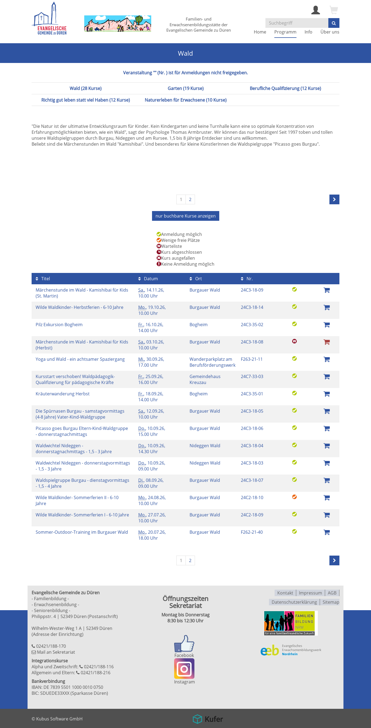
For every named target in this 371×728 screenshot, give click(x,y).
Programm (285, 32)
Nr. (247, 278)
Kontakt (285, 592)
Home (260, 32)
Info (308, 32)
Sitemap (331, 601)
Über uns (330, 32)
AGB (332, 592)
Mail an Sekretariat (56, 651)
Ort (196, 278)
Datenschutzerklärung (294, 601)
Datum (148, 278)
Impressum (310, 592)
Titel (43, 278)
